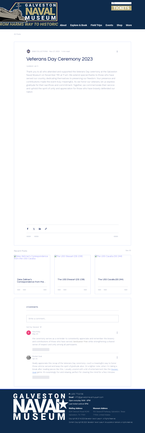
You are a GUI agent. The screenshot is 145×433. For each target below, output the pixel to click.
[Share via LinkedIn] (40, 229)
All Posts (17, 34)
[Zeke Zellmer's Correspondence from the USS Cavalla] (32, 265)
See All (128, 250)
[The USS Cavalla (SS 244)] (113, 265)
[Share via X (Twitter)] (34, 229)
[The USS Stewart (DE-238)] (73, 265)
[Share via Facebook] (27, 229)
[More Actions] (117, 332)
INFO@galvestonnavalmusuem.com (88, 397)
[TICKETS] (121, 8)
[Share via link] (46, 229)
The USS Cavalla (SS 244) (110, 279)
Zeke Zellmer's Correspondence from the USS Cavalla (30, 280)
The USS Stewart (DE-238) (71, 279)
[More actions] (117, 51)
